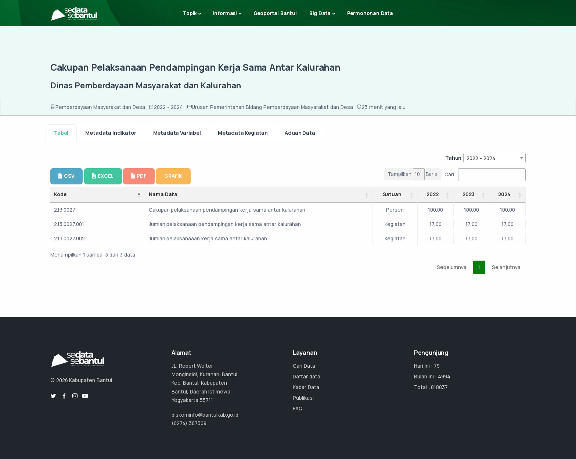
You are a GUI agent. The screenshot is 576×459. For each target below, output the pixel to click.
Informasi (225, 13)
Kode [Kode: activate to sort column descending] (60, 194)
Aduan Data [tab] (300, 132)
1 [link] (479, 267)
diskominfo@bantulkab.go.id (205, 415)
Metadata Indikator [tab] (110, 132)
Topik (190, 13)
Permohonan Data (370, 13)
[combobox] (494, 158)
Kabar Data (306, 387)
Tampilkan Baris (413, 174)
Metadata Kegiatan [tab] (243, 132)
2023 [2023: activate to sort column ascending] (468, 194)
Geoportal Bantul (275, 13)
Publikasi (303, 398)
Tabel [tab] (61, 132)
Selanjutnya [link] (506, 267)
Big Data (320, 13)
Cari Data (304, 366)
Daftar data (306, 376)
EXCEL (103, 176)
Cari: (485, 174)
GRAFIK (173, 176)
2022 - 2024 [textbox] (481, 158)
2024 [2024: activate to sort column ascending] (504, 194)
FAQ (298, 408)
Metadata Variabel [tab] (177, 132)
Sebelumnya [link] (452, 267)
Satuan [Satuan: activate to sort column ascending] (392, 194)
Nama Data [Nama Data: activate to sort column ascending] (163, 194)
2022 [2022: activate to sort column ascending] (432, 194)
